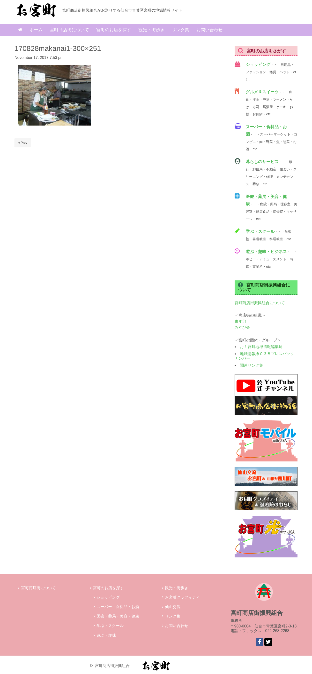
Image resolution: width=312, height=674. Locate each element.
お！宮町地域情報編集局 (261, 347)
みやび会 (242, 327)
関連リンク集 (251, 365)
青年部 (240, 321)
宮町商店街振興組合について (260, 303)
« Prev (22, 142)
